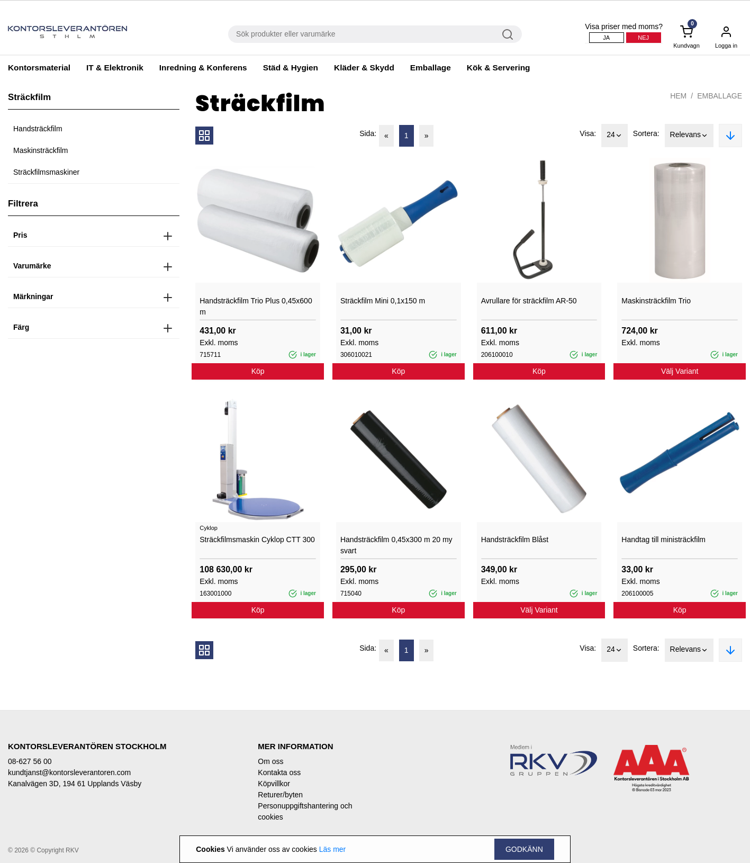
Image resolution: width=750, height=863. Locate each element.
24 (614, 135)
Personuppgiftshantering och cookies (305, 811)
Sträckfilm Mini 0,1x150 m (382, 300)
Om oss (270, 761)
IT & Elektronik (114, 67)
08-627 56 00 (30, 761)
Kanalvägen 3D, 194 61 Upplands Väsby (74, 783)
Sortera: (646, 133)
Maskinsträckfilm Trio (656, 300)
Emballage (430, 67)
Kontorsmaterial (39, 67)
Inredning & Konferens (203, 67)
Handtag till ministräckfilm (663, 539)
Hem (678, 96)
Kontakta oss (279, 772)
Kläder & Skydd (364, 67)
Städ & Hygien (290, 67)
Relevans (689, 135)
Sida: (367, 133)
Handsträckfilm (37, 128)
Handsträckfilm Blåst (515, 539)
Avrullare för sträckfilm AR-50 (529, 300)
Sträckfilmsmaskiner (46, 172)
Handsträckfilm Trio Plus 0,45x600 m (256, 306)
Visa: (588, 133)
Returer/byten (280, 794)
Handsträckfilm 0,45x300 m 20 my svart (396, 545)
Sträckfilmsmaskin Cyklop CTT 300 (257, 539)
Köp (258, 371)
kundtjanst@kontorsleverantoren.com (69, 772)
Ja (606, 37)
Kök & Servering (498, 67)
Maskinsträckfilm (40, 150)
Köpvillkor (274, 783)
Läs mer (332, 849)
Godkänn (524, 849)
